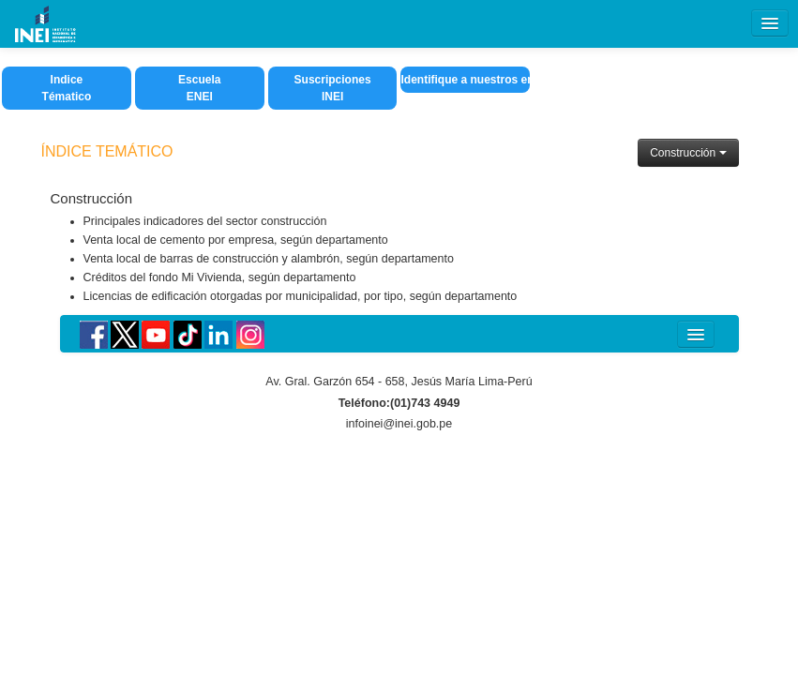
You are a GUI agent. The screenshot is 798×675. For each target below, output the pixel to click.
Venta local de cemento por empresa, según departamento (235, 240)
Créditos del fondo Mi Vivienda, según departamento (219, 277)
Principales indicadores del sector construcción (205, 221)
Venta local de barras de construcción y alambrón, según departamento (268, 258)
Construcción (688, 152)
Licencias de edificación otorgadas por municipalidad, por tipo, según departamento (300, 296)
